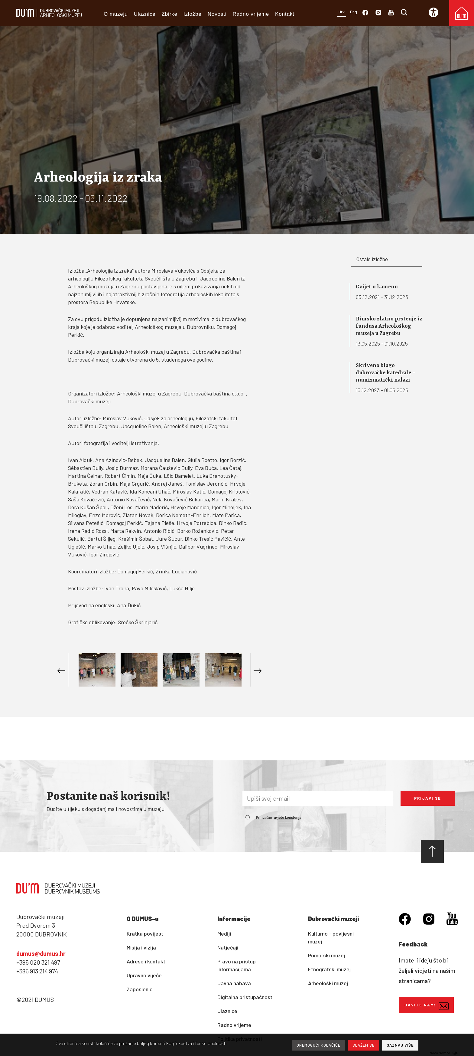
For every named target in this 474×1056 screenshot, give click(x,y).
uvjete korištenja (287, 817)
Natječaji (227, 947)
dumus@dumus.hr (41, 953)
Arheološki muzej (328, 983)
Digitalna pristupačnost (244, 997)
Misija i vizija (141, 947)
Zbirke (169, 14)
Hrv (342, 11)
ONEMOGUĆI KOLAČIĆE (318, 1045)
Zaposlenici (140, 989)
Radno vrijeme (250, 14)
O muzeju (116, 14)
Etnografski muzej (329, 969)
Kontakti (285, 14)
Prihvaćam (278, 817)
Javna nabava (234, 983)
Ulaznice (145, 14)
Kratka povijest (145, 933)
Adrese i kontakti (147, 961)
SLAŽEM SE (363, 1045)
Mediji (224, 933)
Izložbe (192, 14)
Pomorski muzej (326, 955)
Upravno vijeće (144, 975)
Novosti (217, 14)
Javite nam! (426, 1006)
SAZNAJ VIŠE (400, 1045)
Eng (353, 11)
